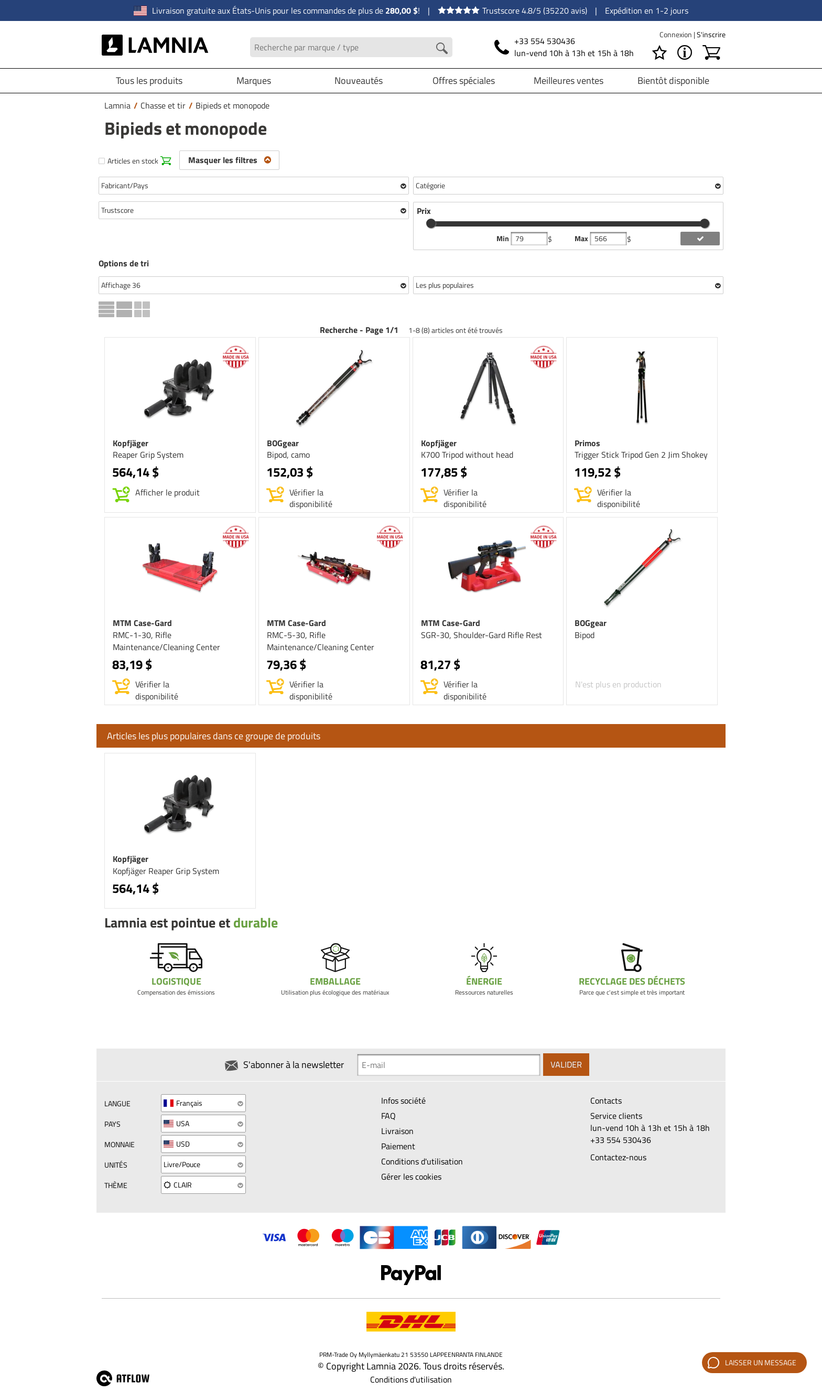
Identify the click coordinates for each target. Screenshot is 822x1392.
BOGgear (283, 443)
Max (582, 238)
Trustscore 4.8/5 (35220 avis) (512, 10)
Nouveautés (358, 80)
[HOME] (155, 47)
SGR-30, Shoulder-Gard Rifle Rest (481, 635)
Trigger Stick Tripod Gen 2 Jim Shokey (641, 454)
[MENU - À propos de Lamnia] (685, 52)
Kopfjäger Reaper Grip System (166, 871)
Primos (587, 443)
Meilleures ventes (568, 80)
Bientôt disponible (673, 80)
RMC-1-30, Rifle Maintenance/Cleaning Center (166, 641)
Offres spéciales (463, 80)
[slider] (431, 223)
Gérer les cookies (411, 1176)
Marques (253, 80)
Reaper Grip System (148, 454)
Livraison (397, 1131)
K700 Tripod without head (467, 454)
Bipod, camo (288, 454)
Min (503, 238)
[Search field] (351, 47)
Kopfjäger (130, 443)
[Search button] (442, 48)
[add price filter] (700, 238)
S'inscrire (711, 34)
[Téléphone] (564, 47)
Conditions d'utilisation (422, 1161)
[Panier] (711, 52)
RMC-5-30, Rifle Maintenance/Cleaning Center (320, 641)
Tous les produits (149, 80)
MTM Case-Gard (142, 623)
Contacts (606, 1101)
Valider (566, 1065)
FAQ (388, 1115)
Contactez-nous (618, 1157)
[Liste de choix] (659, 52)
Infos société (403, 1101)
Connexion (676, 34)
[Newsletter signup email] (448, 1065)
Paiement (398, 1146)
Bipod (584, 635)
